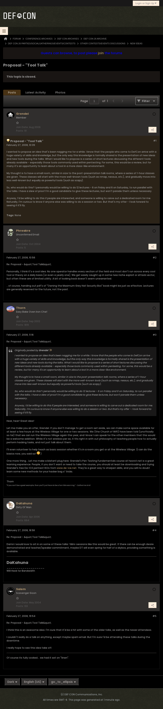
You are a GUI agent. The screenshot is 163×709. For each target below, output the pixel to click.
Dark (12, 682)
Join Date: (22, 127)
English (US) (34, 682)
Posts (12, 92)
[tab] (12, 92)
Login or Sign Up (146, 3)
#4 (154, 530)
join (101, 53)
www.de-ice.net (67, 468)
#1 (154, 140)
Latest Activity (35, 92)
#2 (154, 257)
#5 (154, 616)
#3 (154, 334)
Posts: (20, 130)
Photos (60, 92)
